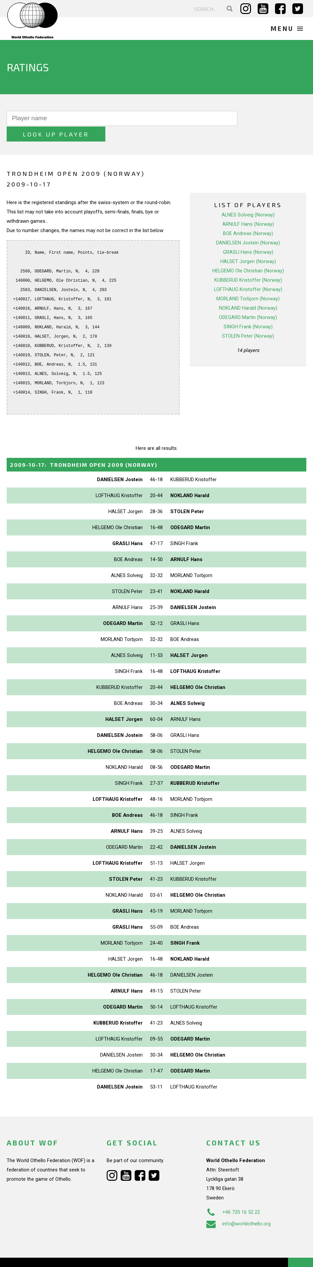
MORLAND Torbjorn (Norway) (248, 283)
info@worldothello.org (238, 1208)
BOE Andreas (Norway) (248, 218)
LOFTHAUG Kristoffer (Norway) (248, 274)
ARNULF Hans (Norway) (248, 208)
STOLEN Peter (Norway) (248, 320)
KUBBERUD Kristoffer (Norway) (248, 264)
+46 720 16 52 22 (233, 1196)
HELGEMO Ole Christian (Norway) (248, 255)
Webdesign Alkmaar (48, 1255)
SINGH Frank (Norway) (248, 311)
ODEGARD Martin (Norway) (248, 302)
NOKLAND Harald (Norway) (248, 292)
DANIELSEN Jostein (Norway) (248, 227)
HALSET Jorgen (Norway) (248, 246)
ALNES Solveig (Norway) (248, 199)
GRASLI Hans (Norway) (248, 236)
